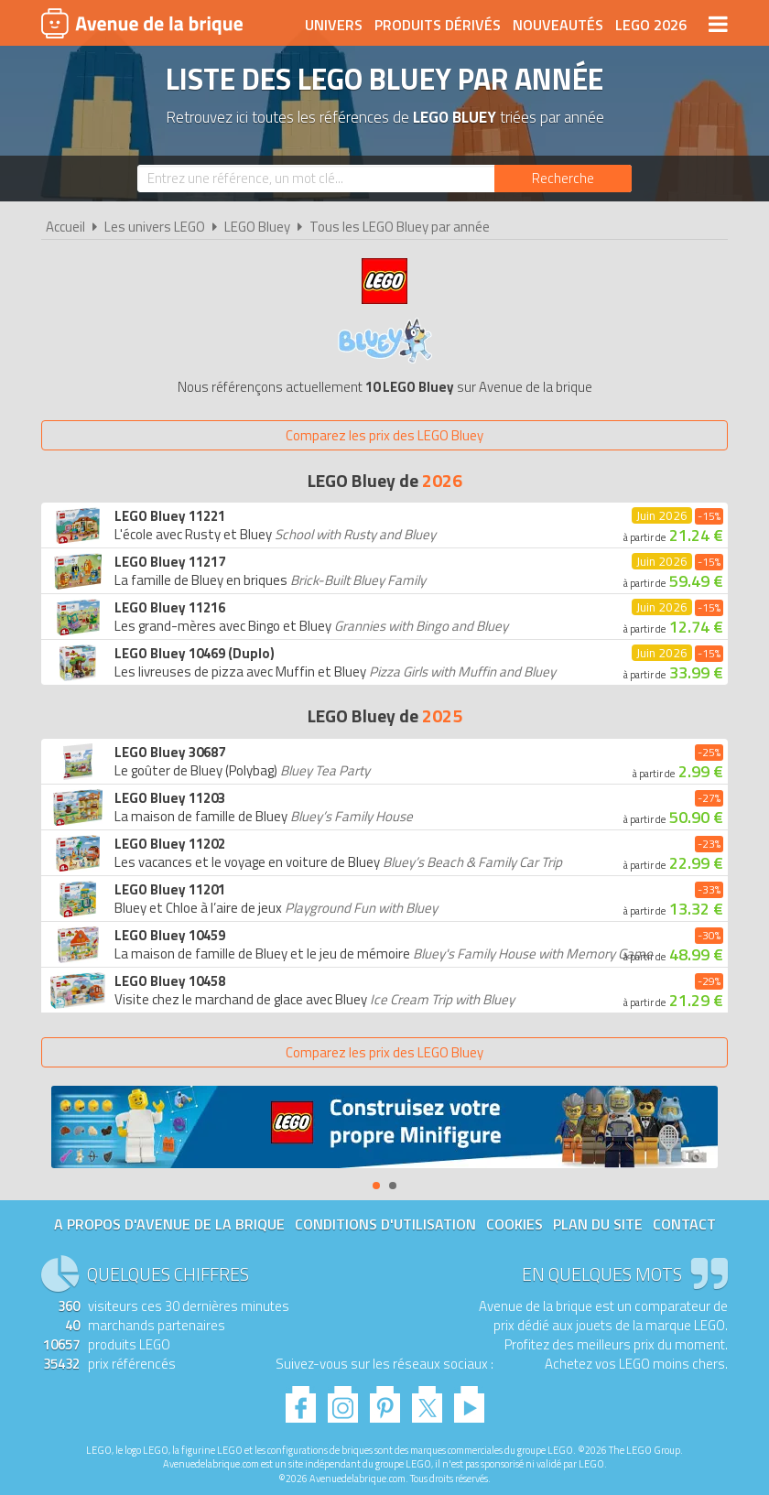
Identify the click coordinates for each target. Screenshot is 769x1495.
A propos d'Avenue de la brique (169, 1224)
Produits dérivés (437, 25)
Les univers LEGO (154, 226)
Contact (684, 1224)
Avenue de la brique (142, 23)
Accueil (65, 226)
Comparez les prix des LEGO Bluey (384, 435)
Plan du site (598, 1224)
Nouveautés (558, 25)
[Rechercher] (563, 178)
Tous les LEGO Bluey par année (399, 226)
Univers (334, 25)
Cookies (514, 1224)
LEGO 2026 (651, 25)
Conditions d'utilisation (385, 1224)
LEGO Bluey (257, 226)
